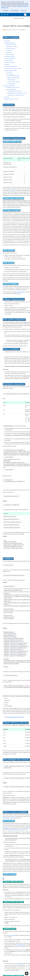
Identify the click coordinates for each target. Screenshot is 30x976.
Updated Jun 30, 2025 (19, 18)
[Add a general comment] (9, 973)
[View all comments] (27, 967)
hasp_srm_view (11, 935)
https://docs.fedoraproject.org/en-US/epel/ (14, 717)
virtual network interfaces (19, 291)
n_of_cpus (13, 190)
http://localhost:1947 (21, 944)
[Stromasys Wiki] (7, 14)
